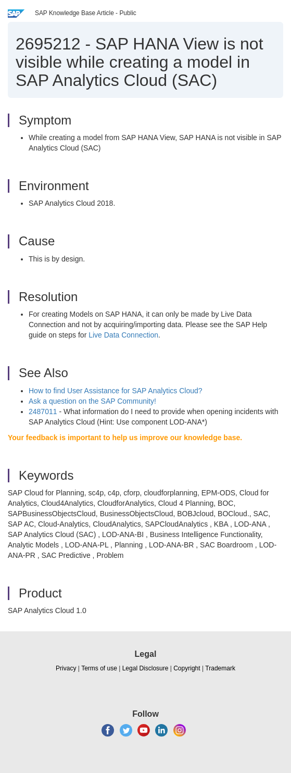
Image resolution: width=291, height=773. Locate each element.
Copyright (186, 668)
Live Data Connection (123, 335)
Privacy (66, 668)
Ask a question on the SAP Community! (92, 401)
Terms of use (99, 668)
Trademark (220, 668)
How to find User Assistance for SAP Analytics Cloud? (116, 390)
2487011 (43, 411)
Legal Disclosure (145, 668)
